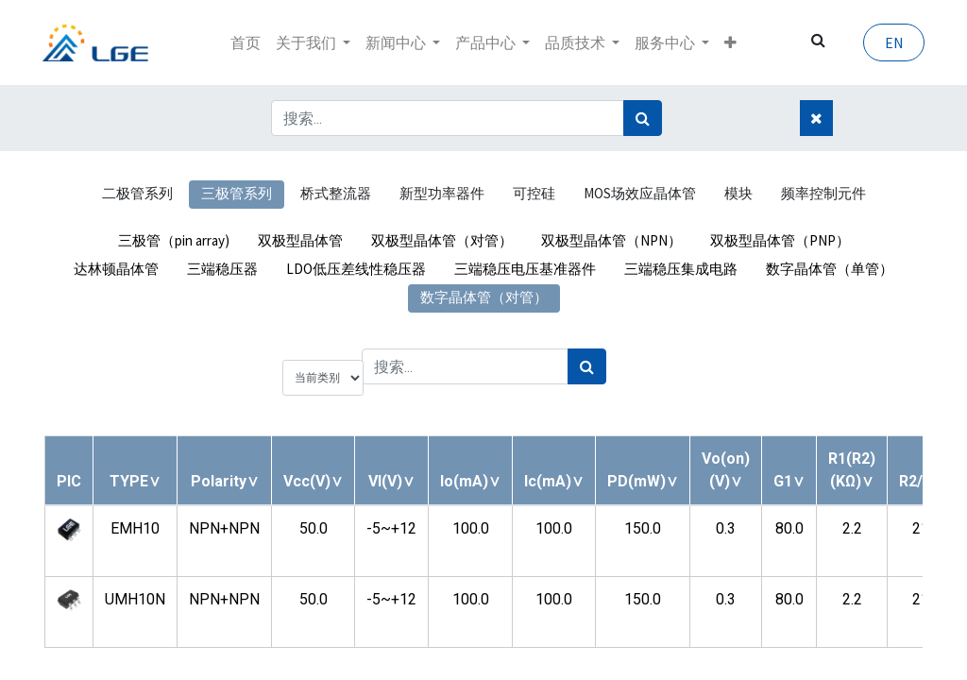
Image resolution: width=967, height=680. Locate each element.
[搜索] (642, 118)
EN (891, 42)
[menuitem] (245, 42)
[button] (730, 42)
